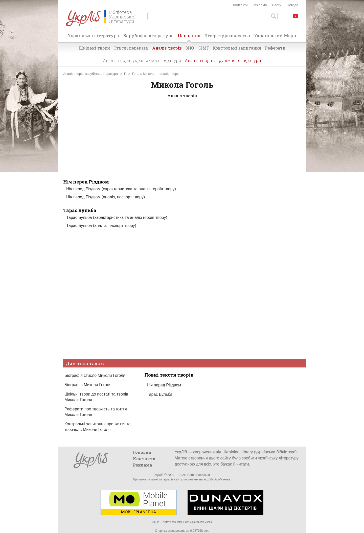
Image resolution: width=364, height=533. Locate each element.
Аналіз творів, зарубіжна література (90, 74)
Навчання (189, 37)
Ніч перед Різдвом (86, 182)
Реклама (260, 5)
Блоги (277, 5)
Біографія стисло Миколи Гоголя (94, 375)
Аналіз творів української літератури (142, 60)
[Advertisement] (182, 143)
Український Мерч (275, 35)
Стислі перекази (131, 48)
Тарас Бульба (79, 210)
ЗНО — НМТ (197, 48)
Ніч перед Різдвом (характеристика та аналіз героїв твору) (121, 189)
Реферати (275, 48)
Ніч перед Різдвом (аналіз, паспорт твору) (105, 197)
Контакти (240, 5)
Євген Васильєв (198, 475)
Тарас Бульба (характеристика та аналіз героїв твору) (116, 217)
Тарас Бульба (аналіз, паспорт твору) (101, 225)
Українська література (93, 35)
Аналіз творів (167, 48)
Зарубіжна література (148, 35)
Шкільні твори (94, 48)
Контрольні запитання (237, 48)
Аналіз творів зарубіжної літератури (223, 60)
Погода (292, 5)
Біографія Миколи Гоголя (87, 385)
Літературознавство (227, 35)
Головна (142, 452)
